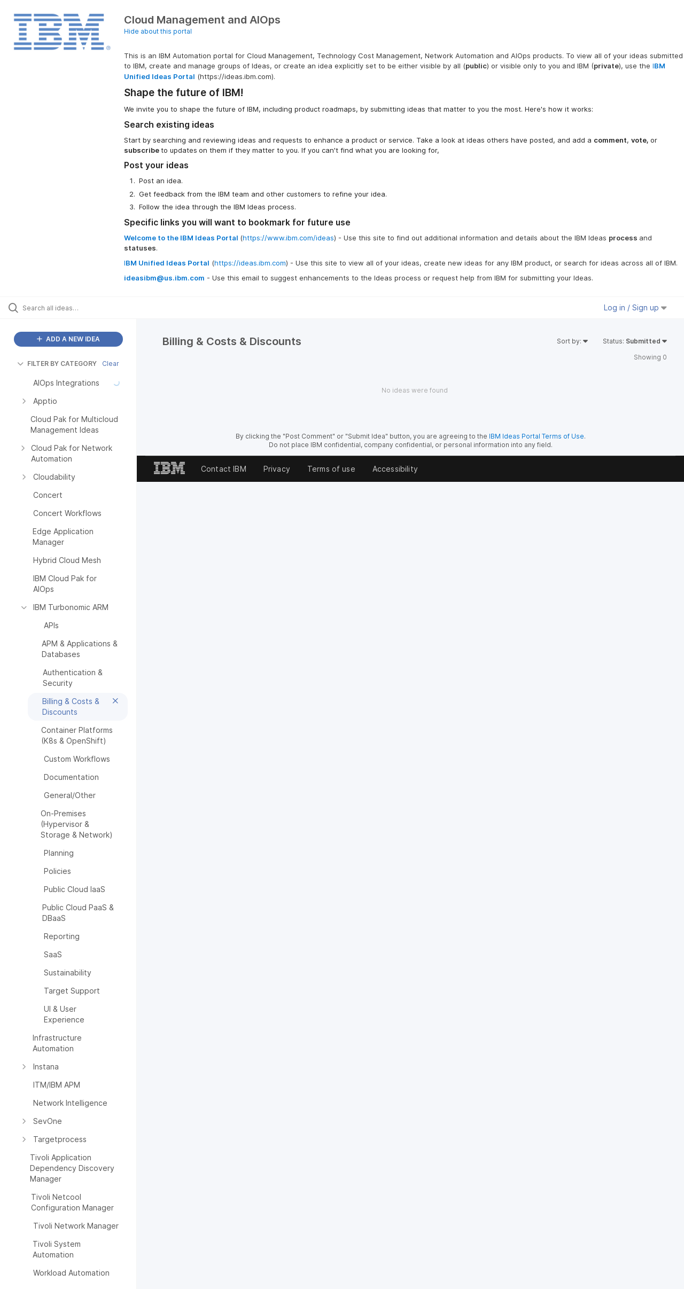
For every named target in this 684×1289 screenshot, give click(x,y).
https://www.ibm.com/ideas (288, 237)
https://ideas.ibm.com (250, 263)
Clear (110, 364)
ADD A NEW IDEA (68, 339)
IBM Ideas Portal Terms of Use (536, 436)
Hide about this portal (158, 31)
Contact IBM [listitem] (223, 468)
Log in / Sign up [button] (635, 307)
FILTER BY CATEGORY (57, 364)
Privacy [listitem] (276, 468)
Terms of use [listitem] (331, 468)
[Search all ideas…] (81, 307)
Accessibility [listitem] (395, 468)
